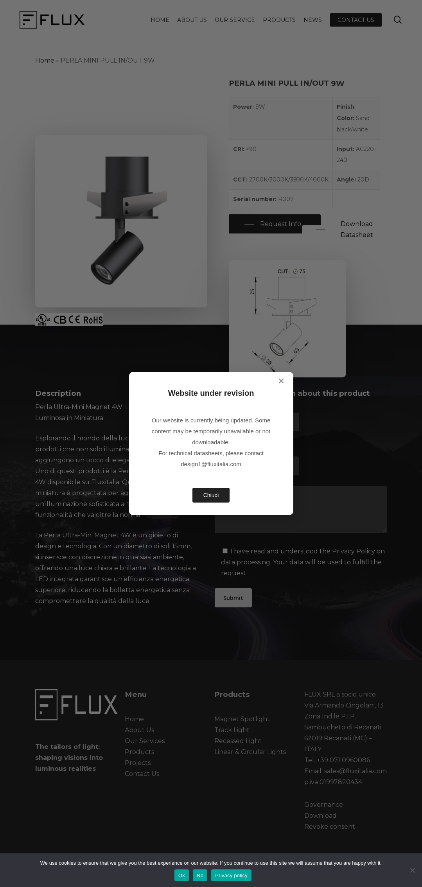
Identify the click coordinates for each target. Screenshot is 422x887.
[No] (412, 870)
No (200, 875)
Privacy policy (231, 875)
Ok (181, 875)
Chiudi (211, 495)
